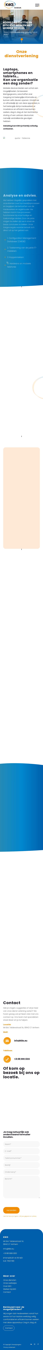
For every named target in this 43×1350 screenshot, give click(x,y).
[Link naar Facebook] (38, 1344)
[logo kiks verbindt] (17, 4)
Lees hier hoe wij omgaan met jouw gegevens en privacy (19, 1216)
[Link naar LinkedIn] (31, 1344)
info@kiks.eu (20, 1040)
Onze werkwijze (10, 1283)
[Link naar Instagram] (34, 1344)
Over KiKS (7, 1286)
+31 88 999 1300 (22, 1059)
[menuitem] (8, 1347)
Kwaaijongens (16, 1344)
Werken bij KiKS (9, 1289)
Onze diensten (9, 1280)
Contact (7, 1292)
